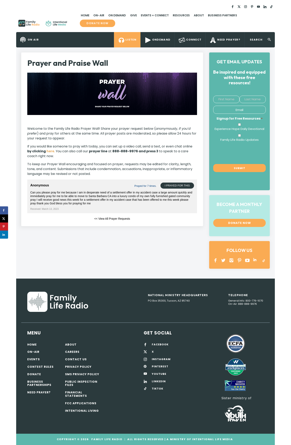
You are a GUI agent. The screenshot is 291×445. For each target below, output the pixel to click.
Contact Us (76, 359)
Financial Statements (76, 394)
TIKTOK (157, 388)
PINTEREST (239, 260)
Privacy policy (78, 367)
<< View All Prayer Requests (112, 218)
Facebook (215, 260)
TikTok (263, 260)
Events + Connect (155, 15)
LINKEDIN (255, 260)
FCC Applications (80, 403)
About (199, 15)
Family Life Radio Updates (239, 140)
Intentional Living (82, 411)
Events (33, 359)
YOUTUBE (247, 260)
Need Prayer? (39, 392)
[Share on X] (4, 218)
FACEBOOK (160, 344)
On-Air (98, 15)
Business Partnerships (39, 383)
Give (133, 15)
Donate (34, 374)
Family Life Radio (73, 24)
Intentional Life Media (212, 439)
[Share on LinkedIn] (4, 235)
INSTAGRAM (231, 260)
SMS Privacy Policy (82, 374)
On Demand (117, 15)
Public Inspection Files (81, 383)
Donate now (97, 23)
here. (50, 151)
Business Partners (222, 15)
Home (85, 15)
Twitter (223, 260)
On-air (33, 352)
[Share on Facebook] (4, 210)
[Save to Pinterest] (4, 226)
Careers (72, 352)
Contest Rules (40, 367)
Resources (181, 15)
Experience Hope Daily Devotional (239, 129)
